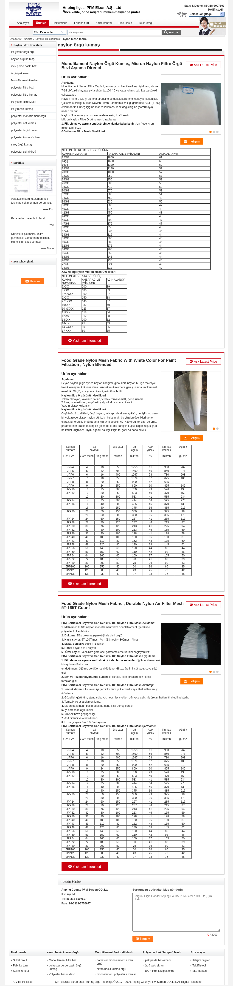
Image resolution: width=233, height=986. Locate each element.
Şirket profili (20, 960)
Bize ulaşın (125, 23)
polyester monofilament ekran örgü (115, 962)
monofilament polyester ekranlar (116, 974)
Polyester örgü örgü (23, 52)
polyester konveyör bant (25, 137)
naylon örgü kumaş (22, 59)
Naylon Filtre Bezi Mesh (48, 39)
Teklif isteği (215, 9)
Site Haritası (199, 970)
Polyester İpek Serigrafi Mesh (162, 952)
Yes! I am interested (84, 340)
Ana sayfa (23, 23)
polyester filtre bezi (22, 87)
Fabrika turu (81, 23)
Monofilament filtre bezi (25, 80)
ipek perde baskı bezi (24, 66)
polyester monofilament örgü (28, 116)
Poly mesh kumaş (22, 109)
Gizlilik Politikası (23, 981)
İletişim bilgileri (201, 960)
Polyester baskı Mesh (62, 974)
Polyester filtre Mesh (23, 101)
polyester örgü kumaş (24, 130)
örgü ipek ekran (20, 73)
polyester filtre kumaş (24, 94)
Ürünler (41, 23)
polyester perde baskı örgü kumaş (65, 967)
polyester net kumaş (23, 123)
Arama (173, 32)
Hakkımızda (60, 23)
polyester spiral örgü (23, 151)
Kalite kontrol (104, 23)
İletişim (192, 141)
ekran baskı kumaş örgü (63, 952)
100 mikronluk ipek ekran (160, 970)
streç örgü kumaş (21, 144)
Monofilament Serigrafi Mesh (113, 952)
